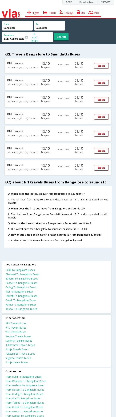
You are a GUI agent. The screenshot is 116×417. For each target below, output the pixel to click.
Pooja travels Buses (16, 362)
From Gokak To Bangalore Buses (24, 407)
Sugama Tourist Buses (18, 358)
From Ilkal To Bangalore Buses (22, 398)
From (6, 24)
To (37, 24)
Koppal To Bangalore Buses (21, 309)
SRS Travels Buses (15, 323)
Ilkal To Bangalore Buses (19, 291)
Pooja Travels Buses (17, 349)
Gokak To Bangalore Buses (20, 300)
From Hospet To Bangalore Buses (24, 389)
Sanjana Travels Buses (18, 336)
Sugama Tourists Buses (18, 340)
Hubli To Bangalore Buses (20, 270)
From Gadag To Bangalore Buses (24, 394)
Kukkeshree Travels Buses (20, 345)
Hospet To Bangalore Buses (21, 283)
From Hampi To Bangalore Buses (24, 411)
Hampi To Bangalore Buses (21, 304)
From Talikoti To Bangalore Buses (24, 402)
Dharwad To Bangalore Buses (22, 274)
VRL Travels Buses (15, 327)
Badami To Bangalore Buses (21, 278)
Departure (9, 35)
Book (101, 65)
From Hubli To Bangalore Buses (23, 376)
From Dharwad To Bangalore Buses (25, 381)
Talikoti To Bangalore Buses (21, 296)
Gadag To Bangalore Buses (21, 287)
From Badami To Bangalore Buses (25, 385)
